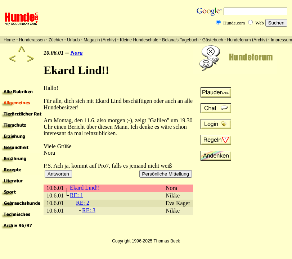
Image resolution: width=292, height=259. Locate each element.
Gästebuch (212, 39)
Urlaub (73, 39)
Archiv (108, 39)
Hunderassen (32, 39)
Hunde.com (234, 23)
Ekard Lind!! (85, 188)
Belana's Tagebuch (180, 39)
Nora (77, 53)
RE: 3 (88, 210)
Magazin (92, 39)
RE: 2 (82, 203)
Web (259, 23)
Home (9, 39)
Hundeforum (239, 39)
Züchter (56, 39)
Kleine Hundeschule (139, 39)
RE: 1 (76, 195)
